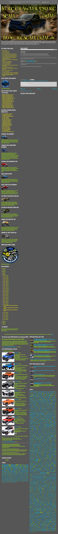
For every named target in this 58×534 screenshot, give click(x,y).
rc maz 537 (45, 462)
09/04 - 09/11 (5, 301)
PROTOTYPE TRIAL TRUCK (43, 456)
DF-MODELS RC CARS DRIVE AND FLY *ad (8, 101)
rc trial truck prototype (51, 469)
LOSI (52, 433)
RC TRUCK (19, 467)
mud (32, 450)
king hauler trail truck (34, 431)
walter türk (35, 529)
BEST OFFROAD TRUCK (44, 401)
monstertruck (31, 448)
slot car (47, 492)
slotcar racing (49, 493)
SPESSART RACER (22, 469)
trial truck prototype (37, 508)
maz (50, 440)
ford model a (31, 420)
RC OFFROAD (34, 464)
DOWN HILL (54, 410)
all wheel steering (47, 397)
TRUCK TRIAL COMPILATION (43, 514)
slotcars (35, 494)
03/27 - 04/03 (5, 285)
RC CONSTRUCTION (53, 458)
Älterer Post (54, 88)
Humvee (31, 428)
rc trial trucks (47, 470)
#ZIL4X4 (39, 392)
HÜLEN (45, 427)
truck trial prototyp (42, 519)
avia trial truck (35, 399)
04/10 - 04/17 (5, 287)
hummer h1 (54, 427)
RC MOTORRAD (46, 463)
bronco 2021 (48, 403)
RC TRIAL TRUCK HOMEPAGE (6, 129)
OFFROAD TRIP (35, 453)
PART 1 (30, 455)
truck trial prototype (49, 519)
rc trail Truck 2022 (49, 467)
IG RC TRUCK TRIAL (4, 50)
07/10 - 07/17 (5, 295)
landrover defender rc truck (39, 432)
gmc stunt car (31, 424)
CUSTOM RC (31, 407)
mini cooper (35, 446)
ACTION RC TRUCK (32, 397)
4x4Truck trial (40, 395)
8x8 (30, 396)
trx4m (34, 523)
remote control (46, 485)
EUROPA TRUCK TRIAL (33, 414)
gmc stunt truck (36, 424)
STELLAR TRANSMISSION (50, 495)
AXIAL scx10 (52, 399)
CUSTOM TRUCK (47, 407)
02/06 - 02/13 (5, 281)
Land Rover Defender (32, 432)
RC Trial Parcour (54, 468)
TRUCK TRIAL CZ (50, 514)
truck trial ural (36, 521)
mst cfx (41, 449)
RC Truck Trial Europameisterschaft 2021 (38, 476)
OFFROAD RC (31, 452)
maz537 (31, 442)
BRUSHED (31, 404)
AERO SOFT (41, 397)
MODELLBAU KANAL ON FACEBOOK (7, 124)
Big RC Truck (45, 402)
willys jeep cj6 (53, 529)
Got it (48, 2)
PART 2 (33, 455)
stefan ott (45, 495)
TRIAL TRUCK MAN (51, 507)
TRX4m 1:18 (37, 523)
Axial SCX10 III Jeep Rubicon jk (47, 400)
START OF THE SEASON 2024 (39, 495)
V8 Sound (54, 527)
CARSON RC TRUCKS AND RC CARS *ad (8, 100)
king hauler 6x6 (50, 430)
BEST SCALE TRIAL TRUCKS (6, 128)
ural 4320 (37, 527)
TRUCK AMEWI (43, 510)
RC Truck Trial (36, 80)
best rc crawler (50, 401)
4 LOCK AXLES (50, 394)
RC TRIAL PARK (32, 469)
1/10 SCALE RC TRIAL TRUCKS (6, 64)
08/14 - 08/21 (5, 299)
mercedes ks (43, 444)
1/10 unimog (50, 393)
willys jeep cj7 (31, 530)
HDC (37, 425)
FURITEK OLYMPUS (41, 421)
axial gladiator (44, 399)
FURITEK (49, 420)
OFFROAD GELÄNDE (45, 452)
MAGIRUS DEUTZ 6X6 (32, 436)
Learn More (44, 2)
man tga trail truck (22, 472)
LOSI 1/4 (31, 434)
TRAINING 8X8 (35, 503)
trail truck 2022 (41, 500)
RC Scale (41, 465)
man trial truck (37, 440)
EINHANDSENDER (39, 412)
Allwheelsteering (32, 398)
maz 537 (17, 466)
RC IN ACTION (53, 460)
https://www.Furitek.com (40, 427)
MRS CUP (44, 448)
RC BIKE (34, 458)
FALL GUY (46, 418)
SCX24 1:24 (41, 491)
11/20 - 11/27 (5, 313)
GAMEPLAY (54, 421)
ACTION (54, 396)
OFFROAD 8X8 (35, 452)
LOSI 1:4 (55, 433)
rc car (45, 458)
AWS (38, 399)
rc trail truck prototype (36, 468)
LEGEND (30, 433)
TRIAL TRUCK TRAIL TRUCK (44, 508)
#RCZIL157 (48, 391)
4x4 (22, 465)
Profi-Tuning (49, 455)
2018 (3, 268)
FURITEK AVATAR (53, 420)
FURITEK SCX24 (47, 421)
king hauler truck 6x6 (52, 431)
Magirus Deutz (53, 435)
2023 (3, 321)
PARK (54, 454)
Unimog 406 (41, 524)
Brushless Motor (40, 404)
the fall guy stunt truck (41, 499)
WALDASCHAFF (13, 466)
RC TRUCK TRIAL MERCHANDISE (7, 119)
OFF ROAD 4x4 (50, 451)
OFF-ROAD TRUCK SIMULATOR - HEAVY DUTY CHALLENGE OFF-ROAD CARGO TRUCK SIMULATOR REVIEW (10, 74)
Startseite (39, 88)
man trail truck (32, 440)
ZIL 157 (47, 80)
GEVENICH (51, 422)
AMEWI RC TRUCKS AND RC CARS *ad (7, 95)
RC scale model (46, 465)
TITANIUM (46, 499)
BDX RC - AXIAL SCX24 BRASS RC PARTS (7, 70)
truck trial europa (33, 515)
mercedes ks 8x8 (49, 444)
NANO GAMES (53, 450)
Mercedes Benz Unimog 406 (37, 444)
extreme (54, 416)
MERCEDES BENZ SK (32, 443)
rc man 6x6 (44, 461)
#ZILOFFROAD (42, 392)
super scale (34, 496)
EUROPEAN (39, 415)
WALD (49, 528)
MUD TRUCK (40, 450)
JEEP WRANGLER (40, 429)
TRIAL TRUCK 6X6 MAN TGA (39, 507)
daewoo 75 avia (41, 408)
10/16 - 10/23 (5, 304)
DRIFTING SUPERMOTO (32, 411)
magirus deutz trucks (52, 436)
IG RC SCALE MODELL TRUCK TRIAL (7, 113)
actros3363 (37, 397)
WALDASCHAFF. (44, 80)
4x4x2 (44, 395)
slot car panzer (51, 492)
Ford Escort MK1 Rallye (52, 419)
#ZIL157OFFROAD (35, 392)
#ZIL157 (31, 392)
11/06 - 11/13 (5, 312)
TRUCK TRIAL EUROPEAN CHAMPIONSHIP (43, 516)
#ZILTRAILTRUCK (47, 392)
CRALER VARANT (40, 406)
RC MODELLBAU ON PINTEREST (6, 122)
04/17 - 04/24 (5, 288)
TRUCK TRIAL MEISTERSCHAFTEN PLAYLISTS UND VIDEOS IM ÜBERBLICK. (10, 60)
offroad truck (39, 453)
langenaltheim (46, 432)
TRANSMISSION (40, 503)
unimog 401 (37, 524)
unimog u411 (31, 527)
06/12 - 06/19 (5, 292)
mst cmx (44, 449)
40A (53, 394)
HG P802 (52, 426)
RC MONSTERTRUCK (35, 463)
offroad (54, 451)
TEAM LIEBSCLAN (52, 497)
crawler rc (44, 406)
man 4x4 (37, 437)
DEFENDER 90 (45, 408)
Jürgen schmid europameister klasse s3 (38, 430)
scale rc (52, 488)
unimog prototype (32, 526)
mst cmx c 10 (47, 449)
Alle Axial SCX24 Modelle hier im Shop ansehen (10, 346)
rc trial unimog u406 (47, 471)
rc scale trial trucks (47, 466)
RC (33, 80)
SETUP (31, 492)
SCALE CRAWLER (51, 487)
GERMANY (47, 422)
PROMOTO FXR (54, 455)
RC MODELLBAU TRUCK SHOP (6, 115)
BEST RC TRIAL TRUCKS (5, 126)
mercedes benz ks (53, 442)
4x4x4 (47, 395)
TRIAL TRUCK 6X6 (33, 507)
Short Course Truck (35, 492)
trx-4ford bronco (47, 522)
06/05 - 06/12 (5, 291)
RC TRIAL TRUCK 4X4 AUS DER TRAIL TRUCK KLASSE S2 (9, 54)
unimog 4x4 (9, 468)
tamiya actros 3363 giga (52, 496)
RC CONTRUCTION (32, 459)
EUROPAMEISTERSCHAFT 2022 (27, 80)
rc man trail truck (35, 462)
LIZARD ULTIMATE (34, 433)
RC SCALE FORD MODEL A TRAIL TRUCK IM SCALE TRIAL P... (10, 310)
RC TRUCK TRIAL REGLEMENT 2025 (6, 62)
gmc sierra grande (52, 423)
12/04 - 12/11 (5, 316)
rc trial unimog (52, 470)
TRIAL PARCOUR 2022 (40, 506)
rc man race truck (49, 461)
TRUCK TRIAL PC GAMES (36, 519)
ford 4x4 (36, 419)
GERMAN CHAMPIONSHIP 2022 (41, 422)
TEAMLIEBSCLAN (43, 498)
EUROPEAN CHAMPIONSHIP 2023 (45, 415)
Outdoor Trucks (39, 454)
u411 (45, 523)
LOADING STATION (48, 433)
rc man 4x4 (40, 461)
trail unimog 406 (45, 502)
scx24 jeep (49, 491)
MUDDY (32, 80)
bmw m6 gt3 (53, 402)
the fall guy (34, 499)
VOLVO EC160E (43, 528)
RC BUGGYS (41, 458)
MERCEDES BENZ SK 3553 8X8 (39, 443)
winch (34, 530)
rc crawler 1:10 (43, 459)
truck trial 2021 (45, 512)
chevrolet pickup (41, 405)
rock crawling (38, 487)
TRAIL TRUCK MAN (44, 501)
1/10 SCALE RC (45, 393)
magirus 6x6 (36, 435)
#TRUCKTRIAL (52, 391)
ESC (51, 412)
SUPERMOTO (37, 496)
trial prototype (49, 506)
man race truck (44, 438)
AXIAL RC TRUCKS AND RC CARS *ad (7, 99)
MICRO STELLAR (40, 445)
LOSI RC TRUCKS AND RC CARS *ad (7, 104)
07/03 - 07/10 (5, 294)
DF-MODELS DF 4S (42, 410)
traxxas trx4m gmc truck (50, 505)
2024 (3, 322)
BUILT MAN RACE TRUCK (52, 404)
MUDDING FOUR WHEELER (46, 450)
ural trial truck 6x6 (49, 527)
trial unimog (42, 509)
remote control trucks (41, 486)
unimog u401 (49, 526)
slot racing (37, 493)
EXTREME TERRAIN (34, 418)
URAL (34, 527)
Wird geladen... (22, 94)
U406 (43, 523)
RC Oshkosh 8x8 (39, 464)
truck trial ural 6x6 (41, 521)
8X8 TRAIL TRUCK (34, 396)
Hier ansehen (16, 352)
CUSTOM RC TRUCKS (36, 407)
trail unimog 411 (51, 502)
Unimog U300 (45, 526)
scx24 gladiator (45, 491)
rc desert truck (48, 459)
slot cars (33, 493)
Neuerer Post (22, 88)
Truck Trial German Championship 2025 (51, 517)
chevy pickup (45, 405)
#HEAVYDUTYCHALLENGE (33, 391)
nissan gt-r (38, 451)
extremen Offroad (39, 418)
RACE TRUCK (35, 457)
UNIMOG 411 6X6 (51, 524)
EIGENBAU (46, 411)
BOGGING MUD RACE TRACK (33, 403)
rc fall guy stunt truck (42, 460)
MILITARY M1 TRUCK (53, 445)
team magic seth (34, 498)
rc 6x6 (53, 457)
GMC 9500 (20, 468)
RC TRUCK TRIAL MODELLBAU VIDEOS (7, 116)
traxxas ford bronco (45, 503)
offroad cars (40, 452)
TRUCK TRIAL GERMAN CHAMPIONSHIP (40, 517)
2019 (3, 270)
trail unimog (40, 502)
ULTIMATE (51, 523)
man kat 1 (54, 437)
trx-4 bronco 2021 (36, 522)
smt (37, 494)
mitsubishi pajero (40, 446)
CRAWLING (48, 406)
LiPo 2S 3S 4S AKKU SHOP (5, 71)
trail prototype (53, 499)
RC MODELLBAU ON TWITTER (6, 120)
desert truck (54, 408)
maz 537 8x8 (8, 473)
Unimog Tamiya (41, 526)
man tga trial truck (42, 439)
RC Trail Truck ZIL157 (43, 468)
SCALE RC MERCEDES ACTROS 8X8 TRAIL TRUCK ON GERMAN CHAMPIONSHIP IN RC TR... (42, 383)
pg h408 (36, 455)
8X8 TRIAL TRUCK (40, 396)
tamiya (41, 496)
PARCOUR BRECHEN (50, 454)
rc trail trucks (49, 468)
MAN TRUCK (41, 440)
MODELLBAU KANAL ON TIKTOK (6, 125)
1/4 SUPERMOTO (40, 394)
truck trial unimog (24, 473)
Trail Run (31, 500)
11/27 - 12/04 (5, 315)
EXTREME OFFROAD (15, 468)
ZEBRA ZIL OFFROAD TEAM (12, 472)
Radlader (44, 457)
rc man (37, 461)
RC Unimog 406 (34, 483)
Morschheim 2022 (36, 448)
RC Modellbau (50, 462)
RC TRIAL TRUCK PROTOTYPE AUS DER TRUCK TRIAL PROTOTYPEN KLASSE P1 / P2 (9, 58)
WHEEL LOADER (40, 529)
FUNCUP (46, 420)
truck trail (26, 467)
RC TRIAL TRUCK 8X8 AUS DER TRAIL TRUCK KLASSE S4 (9, 56)
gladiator (33, 423)
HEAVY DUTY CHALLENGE (48, 425)
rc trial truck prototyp (44, 469)
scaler (49, 490)
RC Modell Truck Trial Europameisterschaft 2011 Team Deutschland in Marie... (44, 371)
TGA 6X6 (54, 498)
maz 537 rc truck (48, 441)
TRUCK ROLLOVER (38, 511)
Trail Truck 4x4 (46, 500)
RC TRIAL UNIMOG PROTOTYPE (39, 471)
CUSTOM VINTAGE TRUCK (33, 408)
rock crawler (54, 486)
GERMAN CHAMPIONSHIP (7, 469)
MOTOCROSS (40, 448)
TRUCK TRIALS (6, 466)
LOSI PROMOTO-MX (41, 434)
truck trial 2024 (35, 513)
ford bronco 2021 (45, 419)
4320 (55, 394)
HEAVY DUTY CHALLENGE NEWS (40, 426)
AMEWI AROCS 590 (37, 398)
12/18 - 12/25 (5, 319)
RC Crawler (37, 459)
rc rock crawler (36, 465)
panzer (43, 454)
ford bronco (40, 419)
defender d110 (50, 408)
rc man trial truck (41, 462)
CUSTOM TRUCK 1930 (52, 407)
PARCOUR (46, 454)
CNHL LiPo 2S (53, 405)
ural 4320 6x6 (41, 527)
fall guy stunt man (50, 418)
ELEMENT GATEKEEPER (44, 412)
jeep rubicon (35, 429)
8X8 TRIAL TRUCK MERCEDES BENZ (48, 396)
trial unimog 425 (32, 510)
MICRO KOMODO (35, 445)
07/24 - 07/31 (5, 297)
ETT (18, 470)
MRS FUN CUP (48, 448)
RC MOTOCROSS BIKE (41, 463)
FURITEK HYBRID (32, 421)
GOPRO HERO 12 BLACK (49, 424)
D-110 (37, 408)
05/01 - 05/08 (5, 289)
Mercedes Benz (48, 442)
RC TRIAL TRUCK (13, 467)
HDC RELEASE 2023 (41, 425)
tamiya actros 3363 (45, 496)
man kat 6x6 (31, 438)
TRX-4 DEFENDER (42, 522)
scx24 (37, 491)
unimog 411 (46, 524)
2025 (3, 324)
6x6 (22, 80)
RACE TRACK (49, 456)
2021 (3, 272)
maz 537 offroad (13, 473)
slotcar (41, 493)
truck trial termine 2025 (44, 520)
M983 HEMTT (50, 434)
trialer (36, 510)
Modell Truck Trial (36, 447)
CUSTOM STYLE (42, 407)
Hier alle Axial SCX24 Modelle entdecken (9, 441)
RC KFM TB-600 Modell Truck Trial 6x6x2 (40, 378)
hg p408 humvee (47, 426)
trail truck (35, 500)
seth (52, 491)
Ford (33, 419)
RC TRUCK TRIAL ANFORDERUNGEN (6, 61)
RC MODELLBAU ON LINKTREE (6, 123)
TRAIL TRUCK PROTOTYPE (51, 501)
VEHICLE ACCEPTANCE (37, 528)
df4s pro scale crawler (49, 410)
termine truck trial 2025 (49, 498)
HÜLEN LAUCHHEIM (49, 427)
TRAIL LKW (49, 499)
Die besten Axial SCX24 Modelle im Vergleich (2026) (41, 355)
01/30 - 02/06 (5, 279)
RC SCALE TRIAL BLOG (5, 117)
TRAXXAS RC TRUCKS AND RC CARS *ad (8, 107)
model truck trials (51, 446)
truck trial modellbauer (50, 518)
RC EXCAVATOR (36, 460)
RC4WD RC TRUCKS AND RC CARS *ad (7, 105)
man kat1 (35, 438)
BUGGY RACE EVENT (45, 404)
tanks (42, 497)
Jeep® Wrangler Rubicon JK (51, 429)
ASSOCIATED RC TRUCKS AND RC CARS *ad (8, 98)
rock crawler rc (33, 487)
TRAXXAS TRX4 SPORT (37, 505)
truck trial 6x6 (22, 466)
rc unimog (8, 467)
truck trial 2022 (50, 512)
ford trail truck (37, 420)
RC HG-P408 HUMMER (48, 460)
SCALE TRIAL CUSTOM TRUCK (47, 489)
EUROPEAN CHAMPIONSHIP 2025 (36, 416)
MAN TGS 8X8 (47, 439)
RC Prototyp (43, 464)
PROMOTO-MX (32, 456)
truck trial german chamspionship (34, 518)
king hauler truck (47, 431)
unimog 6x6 (53, 525)
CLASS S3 (49, 405)
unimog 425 (4, 468)
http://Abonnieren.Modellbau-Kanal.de (30, 60)
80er (54, 395)
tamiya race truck (32, 497)
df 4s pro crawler (52, 409)
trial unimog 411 (53, 509)
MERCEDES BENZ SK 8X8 (46, 443)
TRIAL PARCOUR (34, 506)
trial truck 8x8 (46, 507)
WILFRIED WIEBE (44, 529)
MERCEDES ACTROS (42, 442)
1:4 (30, 393)
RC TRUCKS (50, 457)
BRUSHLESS (34, 404)
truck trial (13, 465)
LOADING (39, 433)
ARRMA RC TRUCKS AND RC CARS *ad (7, 97)
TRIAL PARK (45, 506)
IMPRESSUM (3, 75)
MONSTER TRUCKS (53, 447)
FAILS (43, 418)
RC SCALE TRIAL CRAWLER (39, 466)
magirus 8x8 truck (42, 435)
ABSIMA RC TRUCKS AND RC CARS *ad (7, 94)
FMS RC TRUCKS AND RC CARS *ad (7, 102)
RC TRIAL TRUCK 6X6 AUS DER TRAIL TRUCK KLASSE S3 (9, 55)
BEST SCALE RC (34, 402)
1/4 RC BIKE (35, 394)
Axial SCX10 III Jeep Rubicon (38, 400)
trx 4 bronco (31, 522)
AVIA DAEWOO (14, 470)
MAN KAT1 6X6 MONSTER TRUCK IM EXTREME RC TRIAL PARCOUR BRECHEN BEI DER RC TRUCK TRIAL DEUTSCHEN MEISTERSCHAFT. (45, 350)
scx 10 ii (52, 490)
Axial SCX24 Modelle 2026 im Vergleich (7, 67)
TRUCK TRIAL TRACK (51, 520)
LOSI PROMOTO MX (35, 434)
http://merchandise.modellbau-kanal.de (30, 61)
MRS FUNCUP (32, 449)
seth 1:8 (55, 491)
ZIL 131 (18, 472)
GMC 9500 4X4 (41, 423)
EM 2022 (49, 412)
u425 (47, 523)
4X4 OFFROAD (35, 395)
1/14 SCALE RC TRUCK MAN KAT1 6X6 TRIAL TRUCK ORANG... (10, 308)
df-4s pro (33, 410)
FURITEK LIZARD (36, 421)
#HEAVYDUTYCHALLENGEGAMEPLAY (41, 391)
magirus (33, 435)
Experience (42, 416)
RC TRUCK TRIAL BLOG (5, 118)
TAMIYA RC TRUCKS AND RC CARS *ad (7, 106)
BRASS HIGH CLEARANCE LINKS (41, 403)
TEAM (48, 497)
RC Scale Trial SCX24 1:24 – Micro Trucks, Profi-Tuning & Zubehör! (40, 359)
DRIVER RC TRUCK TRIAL (40, 411)
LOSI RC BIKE (46, 434)
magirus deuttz (47, 435)
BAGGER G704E (38, 401)
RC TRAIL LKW (39, 467)
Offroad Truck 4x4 (45, 453)
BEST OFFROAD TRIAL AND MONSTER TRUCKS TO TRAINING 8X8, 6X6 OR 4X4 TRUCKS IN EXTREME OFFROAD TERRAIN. (44, 340)
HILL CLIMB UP (34, 427)
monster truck (48, 447)
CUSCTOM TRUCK (53, 406)
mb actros (33, 442)
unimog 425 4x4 (34, 525)
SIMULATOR (40, 492)
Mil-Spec (48, 445)
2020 (3, 271)
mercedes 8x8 (37, 442)
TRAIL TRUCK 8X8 (38, 501)
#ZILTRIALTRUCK (52, 392)
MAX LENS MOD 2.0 (46, 440)
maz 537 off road (36, 441)
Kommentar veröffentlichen (25, 84)
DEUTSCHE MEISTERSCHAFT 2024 (35, 409)
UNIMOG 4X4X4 (49, 525)
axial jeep (48, 399)
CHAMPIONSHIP (36, 405)
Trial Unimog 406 (47, 509)
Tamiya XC (37, 497)
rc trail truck (44, 467)
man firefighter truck (45, 437)
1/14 (53, 393)
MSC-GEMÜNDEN (37, 449)
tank (39, 497)
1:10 (55, 392)
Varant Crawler (31, 528)
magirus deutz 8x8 (38, 436)
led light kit (53, 432)
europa (46, 413)
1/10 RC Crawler (39, 393)
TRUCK (39, 510)
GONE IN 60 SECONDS (42, 424)
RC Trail (36, 467)
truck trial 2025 (41, 513)
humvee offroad (35, 428)
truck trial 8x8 (52, 513)
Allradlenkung (53, 397)
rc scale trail (52, 465)
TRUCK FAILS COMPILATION (49, 510)
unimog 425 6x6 (40, 525)
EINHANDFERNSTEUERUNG (33, 412)
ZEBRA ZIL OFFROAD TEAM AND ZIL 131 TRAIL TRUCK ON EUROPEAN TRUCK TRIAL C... (44, 367)
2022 (3, 274)
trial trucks (37, 509)
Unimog (33, 524)
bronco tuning (53, 403)
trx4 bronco (52, 522)
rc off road (50, 463)
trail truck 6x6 (19, 473)
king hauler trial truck (41, 431)
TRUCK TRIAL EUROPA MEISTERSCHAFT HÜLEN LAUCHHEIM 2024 (45, 515)
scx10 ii (32, 491)
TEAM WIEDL (38, 498)
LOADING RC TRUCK (43, 433)
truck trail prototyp (52, 511)
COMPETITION (35, 406)
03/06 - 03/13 (5, 282)
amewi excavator (48, 398)
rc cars (48, 458)
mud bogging (35, 450)
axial (40, 399)
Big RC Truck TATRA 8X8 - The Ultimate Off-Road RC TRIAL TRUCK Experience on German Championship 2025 (44, 345)
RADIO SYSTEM (40, 457)
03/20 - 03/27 (5, 284)
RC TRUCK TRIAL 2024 (15, 469)
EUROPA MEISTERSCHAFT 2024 (51, 413)
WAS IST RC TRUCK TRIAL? (5, 51)
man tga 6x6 (9, 470)
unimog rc (3, 474)
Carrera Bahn (31, 405)
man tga (23, 467)
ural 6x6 (45, 527)
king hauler (45, 430)
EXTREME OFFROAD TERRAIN (11, 471)
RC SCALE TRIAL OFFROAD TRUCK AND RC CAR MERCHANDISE (10, 72)
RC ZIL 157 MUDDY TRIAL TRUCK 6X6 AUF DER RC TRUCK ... (10, 306)
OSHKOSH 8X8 (34, 454)
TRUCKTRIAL (6, 472)
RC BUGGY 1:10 (37, 458)
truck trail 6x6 (47, 511)
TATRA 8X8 (45, 497)
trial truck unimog (51, 508)
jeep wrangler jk (45, 429)
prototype (36, 456)
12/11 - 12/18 (5, 318)
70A (52, 395)
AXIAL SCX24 (33, 401)
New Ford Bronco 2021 (33, 451)
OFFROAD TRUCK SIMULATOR (51, 453)
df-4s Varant (37, 410)
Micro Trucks (44, 445)
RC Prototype (25, 468)
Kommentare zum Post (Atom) (27, 90)
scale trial (40, 489)
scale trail (35, 489)
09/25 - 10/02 (5, 302)
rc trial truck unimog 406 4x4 (41, 470)
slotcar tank (53, 493)
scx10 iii (35, 491)
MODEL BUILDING (46, 446)
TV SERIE (40, 523)
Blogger (52, 334)
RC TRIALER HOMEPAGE (5, 130)
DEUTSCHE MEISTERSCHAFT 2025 (44, 409)
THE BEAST (31, 499)
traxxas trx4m (43, 505)
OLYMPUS (31, 454)
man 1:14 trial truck (32, 437)
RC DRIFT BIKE (52, 459)
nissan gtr (42, 451)
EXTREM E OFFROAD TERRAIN (48, 416)
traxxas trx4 (42, 504)
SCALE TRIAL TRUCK (34, 490)
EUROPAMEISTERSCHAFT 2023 (33, 415)
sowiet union (45, 494)
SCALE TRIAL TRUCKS (40, 490)
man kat (50, 437)
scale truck (45, 490)
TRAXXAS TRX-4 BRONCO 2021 (36, 504)
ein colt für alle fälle (52, 411)
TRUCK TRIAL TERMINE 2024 (36, 520)
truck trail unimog (32, 512)
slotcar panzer (44, 493)
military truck (31, 446)
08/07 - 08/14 (5, 298)
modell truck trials (42, 447)
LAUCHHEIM (50, 432)
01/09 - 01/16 (5, 275)
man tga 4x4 (52, 438)
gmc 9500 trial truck (46, 423)
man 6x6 (41, 437)
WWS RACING (38, 530)
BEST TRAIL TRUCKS (39, 402)
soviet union (40, 494)
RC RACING (52, 464)
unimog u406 (53, 526)
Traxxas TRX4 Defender (49, 504)
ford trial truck (42, 420)
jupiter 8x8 (31, 430)
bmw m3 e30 (49, 402)
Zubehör (34, 531)
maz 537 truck (53, 441)
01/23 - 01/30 (5, 278)
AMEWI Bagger (43, 398)
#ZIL (55, 391)
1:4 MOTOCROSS (34, 393)
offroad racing (51, 452)
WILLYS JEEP (49, 529)
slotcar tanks (31, 494)
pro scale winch (45, 455)
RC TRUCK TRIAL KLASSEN (5, 52)
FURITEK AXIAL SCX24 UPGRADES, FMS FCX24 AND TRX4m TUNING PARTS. (9, 69)
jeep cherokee (52, 428)
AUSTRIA (53, 398)
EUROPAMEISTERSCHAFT (41, 414)
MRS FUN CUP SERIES (53, 448)
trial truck (40, 80)
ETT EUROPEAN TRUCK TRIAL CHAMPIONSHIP (38, 413)
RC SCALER (52, 466)
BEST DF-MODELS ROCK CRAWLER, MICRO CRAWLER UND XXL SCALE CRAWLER (10, 66)
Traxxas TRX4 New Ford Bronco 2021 (39, 374)
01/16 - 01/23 (5, 277)
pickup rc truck (40, 455)
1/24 (32, 394)
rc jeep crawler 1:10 (32, 461)
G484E (51, 421)
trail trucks (36, 502)
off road (46, 451)
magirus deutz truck (44, 436)
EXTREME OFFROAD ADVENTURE (39, 417)
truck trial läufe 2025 (43, 518)
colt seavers (31, 406)
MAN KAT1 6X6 (39, 438)
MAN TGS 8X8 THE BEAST (53, 439)
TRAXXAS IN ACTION (51, 503)
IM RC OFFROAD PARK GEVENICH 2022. (44, 428)
